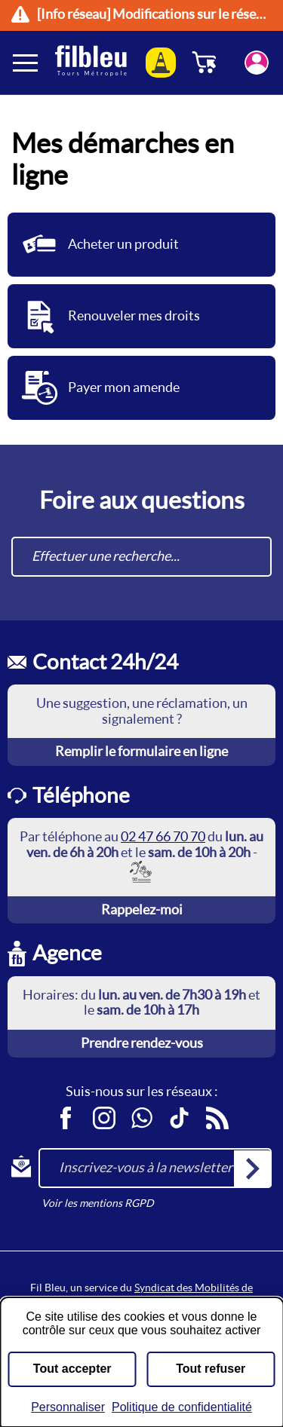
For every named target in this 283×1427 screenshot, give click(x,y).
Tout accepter (72, 1368)
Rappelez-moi (142, 909)
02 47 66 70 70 (163, 836)
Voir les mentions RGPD (98, 1203)
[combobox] (141, 557)
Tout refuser (210, 1368)
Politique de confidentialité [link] (182, 1407)
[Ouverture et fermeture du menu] (26, 62)
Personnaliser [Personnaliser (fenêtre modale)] (68, 1407)
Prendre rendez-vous (142, 1043)
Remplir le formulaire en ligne (141, 751)
